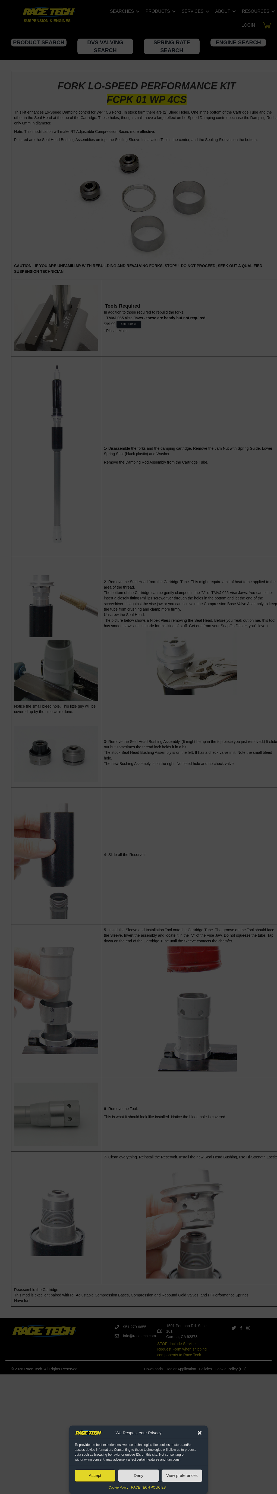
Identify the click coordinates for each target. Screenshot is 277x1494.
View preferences (182, 1475)
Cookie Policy (118, 1487)
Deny (138, 1475)
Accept (95, 1475)
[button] (199, 1433)
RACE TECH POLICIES (148, 1487)
